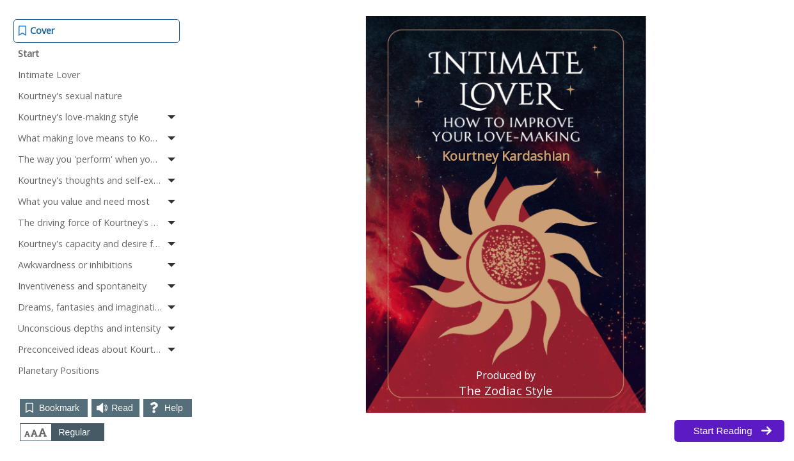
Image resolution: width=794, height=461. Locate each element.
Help (173, 408)
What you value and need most (98, 201)
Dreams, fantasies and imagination (98, 307)
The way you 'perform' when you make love (99, 159)
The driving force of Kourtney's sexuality (99, 222)
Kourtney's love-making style (98, 116)
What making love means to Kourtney (98, 138)
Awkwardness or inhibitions (98, 264)
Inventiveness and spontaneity (98, 286)
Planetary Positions (58, 370)
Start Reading (723, 430)
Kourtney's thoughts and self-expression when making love (99, 180)
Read (121, 408)
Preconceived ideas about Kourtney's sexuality (99, 349)
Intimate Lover (49, 75)
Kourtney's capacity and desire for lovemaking (99, 243)
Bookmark (59, 408)
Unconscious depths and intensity (98, 328)
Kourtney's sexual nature (70, 96)
